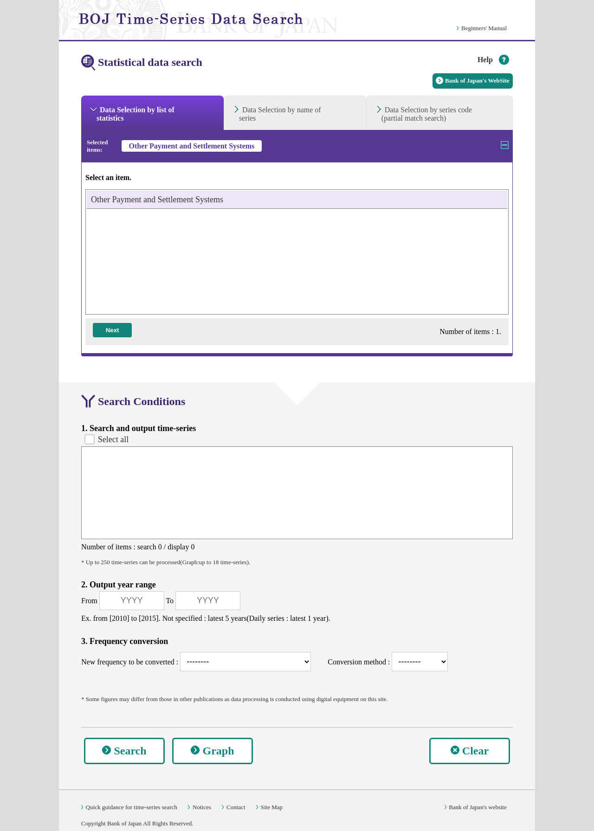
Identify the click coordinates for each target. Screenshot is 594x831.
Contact (235, 807)
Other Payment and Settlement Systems (157, 199)
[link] (205, 20)
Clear (475, 751)
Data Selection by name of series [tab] (280, 114)
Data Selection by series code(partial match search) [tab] (426, 114)
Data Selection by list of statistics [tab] (135, 114)
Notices (202, 807)
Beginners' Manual (484, 28)
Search (130, 751)
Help (485, 60)
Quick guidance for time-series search (131, 807)
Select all (113, 439)
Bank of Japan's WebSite (477, 80)
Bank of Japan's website (478, 807)
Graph (218, 751)
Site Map (272, 807)
